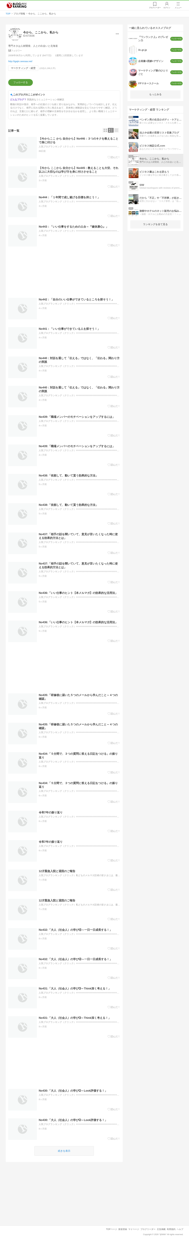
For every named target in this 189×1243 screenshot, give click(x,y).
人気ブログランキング (16, 5)
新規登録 (122, 1229)
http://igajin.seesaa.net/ (20, 61)
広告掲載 (161, 1229)
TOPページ (111, 1229)
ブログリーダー (148, 1229)
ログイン (166, 8)
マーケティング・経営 (23, 68)
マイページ (133, 1229)
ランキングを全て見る (155, 224)
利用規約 (171, 1229)
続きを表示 (64, 1151)
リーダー (155, 8)
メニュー (178, 8)
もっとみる (155, 94)
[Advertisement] (64, 272)
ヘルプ (180, 1229)
